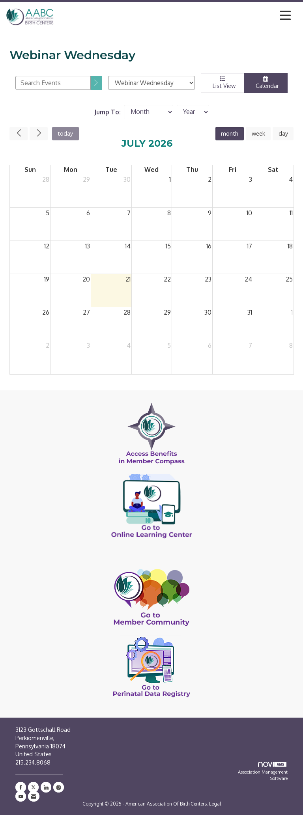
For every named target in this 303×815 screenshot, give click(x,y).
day (283, 133)
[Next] (39, 133)
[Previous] (18, 133)
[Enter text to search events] (53, 83)
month (229, 133)
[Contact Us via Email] (33, 796)
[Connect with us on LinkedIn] (46, 787)
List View (222, 82)
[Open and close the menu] (174, 15)
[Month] (148, 112)
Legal (215, 804)
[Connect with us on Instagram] (58, 787)
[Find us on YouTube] (20, 796)
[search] (96, 83)
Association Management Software (263, 771)
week (258, 133)
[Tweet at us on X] (33, 787)
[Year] (193, 112)
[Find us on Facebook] (20, 787)
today (65, 133)
